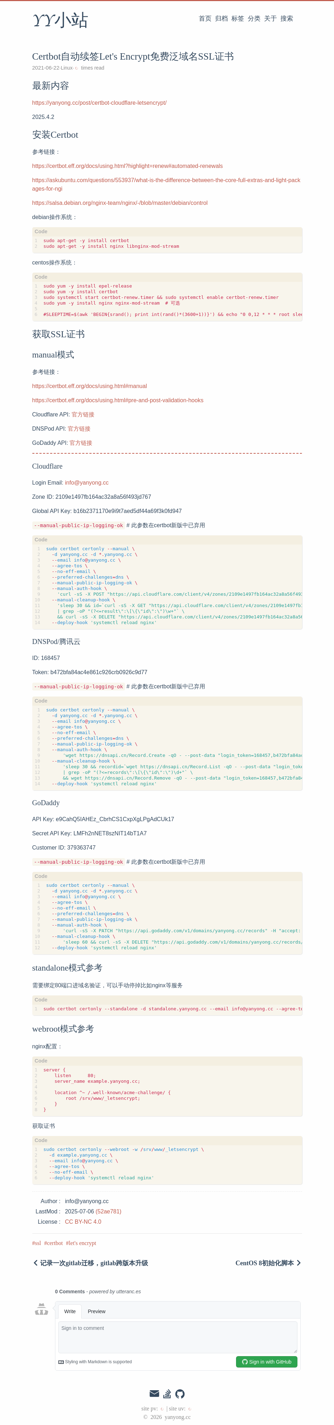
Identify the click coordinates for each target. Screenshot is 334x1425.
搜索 (286, 18)
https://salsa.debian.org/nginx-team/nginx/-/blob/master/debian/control (120, 203)
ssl (38, 1243)
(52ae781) (108, 1211)
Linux (66, 68)
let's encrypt (82, 1243)
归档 (221, 18)
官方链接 (83, 414)
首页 (205, 18)
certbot (54, 1243)
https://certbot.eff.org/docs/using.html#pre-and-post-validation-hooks (118, 400)
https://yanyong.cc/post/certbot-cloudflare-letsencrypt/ (99, 103)
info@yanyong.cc (87, 483)
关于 (270, 18)
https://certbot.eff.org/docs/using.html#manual (89, 386)
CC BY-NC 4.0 (83, 1222)
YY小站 (60, 20)
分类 (254, 18)
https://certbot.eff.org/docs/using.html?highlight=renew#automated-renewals (127, 166)
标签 (237, 18)
